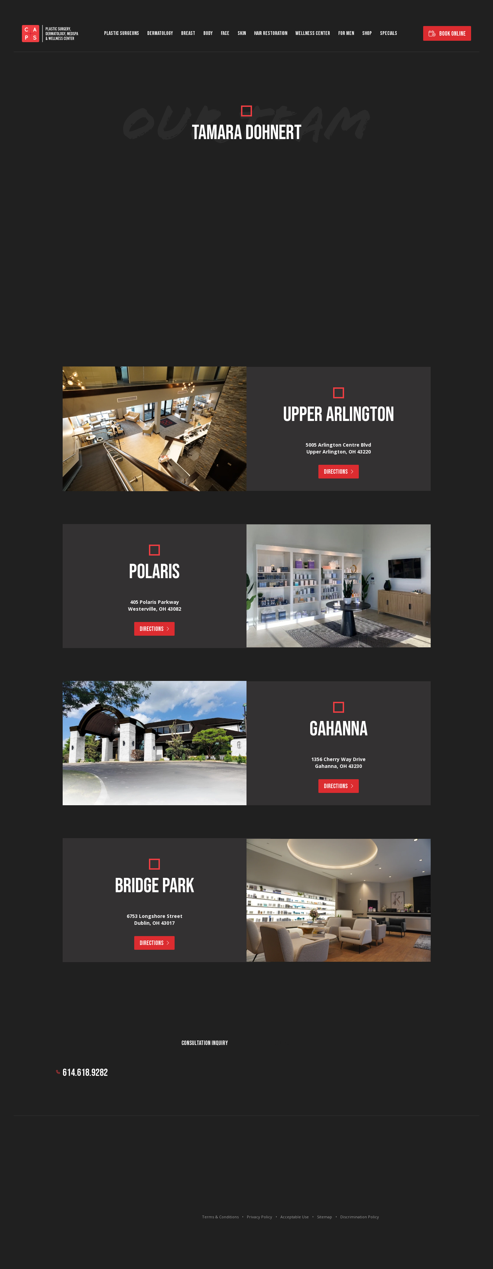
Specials (388, 33)
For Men (346, 33)
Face (225, 33)
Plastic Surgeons (121, 33)
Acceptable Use (294, 1216)
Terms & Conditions (220, 1216)
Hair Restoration (270, 33)
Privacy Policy (259, 1216)
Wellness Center (312, 33)
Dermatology (160, 33)
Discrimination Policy (359, 1216)
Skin (242, 33)
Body (208, 33)
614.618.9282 (85, 1073)
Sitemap (324, 1216)
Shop (367, 33)
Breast (188, 33)
